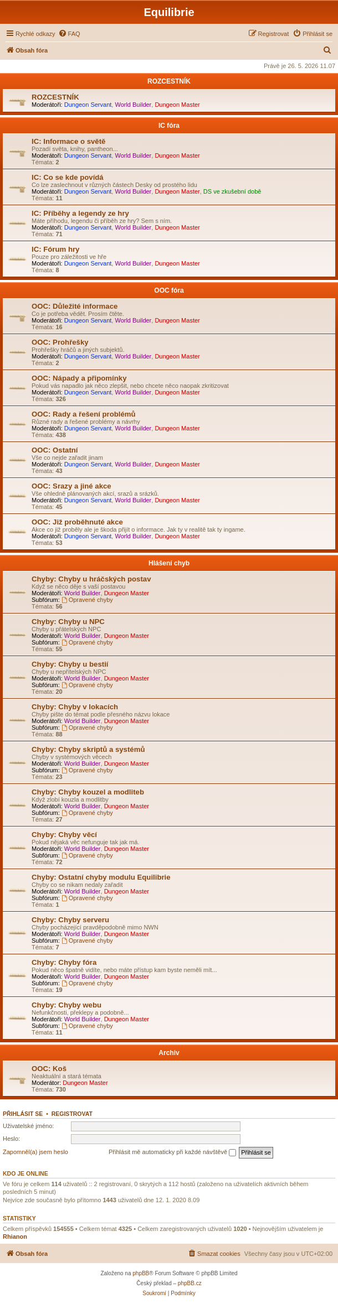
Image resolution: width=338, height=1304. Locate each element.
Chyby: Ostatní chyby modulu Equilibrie (101, 877)
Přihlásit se (23, 1113)
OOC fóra (168, 290)
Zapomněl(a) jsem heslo (35, 1152)
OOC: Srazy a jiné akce (71, 486)
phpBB (140, 1273)
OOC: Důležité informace (74, 306)
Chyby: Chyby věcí (64, 834)
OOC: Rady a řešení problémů (84, 414)
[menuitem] (69, 33)
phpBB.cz (190, 1283)
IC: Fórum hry (55, 249)
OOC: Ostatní (55, 450)
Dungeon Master (177, 104)
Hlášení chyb (169, 563)
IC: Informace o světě (68, 141)
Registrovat (72, 1113)
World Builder (133, 104)
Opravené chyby (87, 599)
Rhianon (15, 1236)
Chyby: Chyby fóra (64, 962)
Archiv (168, 1053)
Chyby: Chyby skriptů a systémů (88, 749)
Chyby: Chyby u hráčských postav (91, 579)
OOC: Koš (49, 1068)
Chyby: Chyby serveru (70, 920)
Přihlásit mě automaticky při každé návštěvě (172, 1152)
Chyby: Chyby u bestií (70, 664)
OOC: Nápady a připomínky (79, 378)
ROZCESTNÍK (169, 81)
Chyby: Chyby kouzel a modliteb (88, 792)
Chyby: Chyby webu (66, 1005)
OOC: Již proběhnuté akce (77, 522)
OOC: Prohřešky (60, 342)
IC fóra (169, 125)
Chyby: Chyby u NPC (68, 621)
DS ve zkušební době (232, 191)
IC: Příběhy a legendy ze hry (80, 213)
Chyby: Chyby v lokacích (75, 707)
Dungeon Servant (88, 104)
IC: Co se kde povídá (68, 177)
